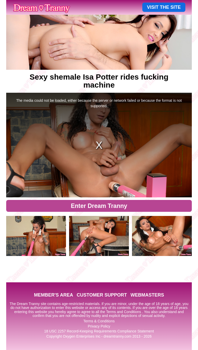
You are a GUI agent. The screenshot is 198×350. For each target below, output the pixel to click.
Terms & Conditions (98, 321)
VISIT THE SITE (164, 7)
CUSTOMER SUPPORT (102, 295)
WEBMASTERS (147, 295)
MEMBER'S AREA (53, 295)
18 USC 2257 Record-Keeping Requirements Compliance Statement (99, 331)
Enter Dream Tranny (99, 206)
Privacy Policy (99, 326)
